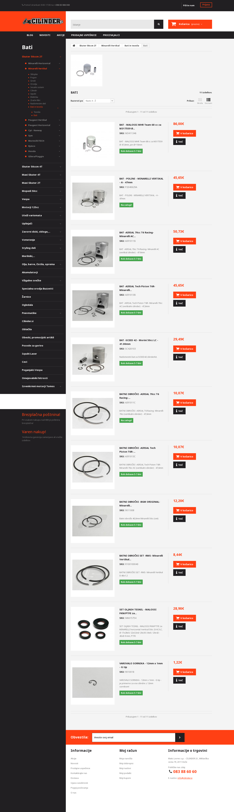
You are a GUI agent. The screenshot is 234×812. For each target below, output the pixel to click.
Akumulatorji (30, 272)
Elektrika (34, 97)
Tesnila (36, 112)
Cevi (24, 361)
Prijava (206, 4)
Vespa (25, 199)
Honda (32, 151)
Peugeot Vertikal (37, 119)
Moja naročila (125, 758)
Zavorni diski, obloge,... (36, 231)
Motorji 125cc (30, 207)
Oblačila (27, 329)
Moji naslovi (125, 768)
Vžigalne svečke (31, 280)
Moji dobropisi (126, 763)
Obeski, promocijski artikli (38, 337)
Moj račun (128, 750)
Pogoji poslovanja (79, 787)
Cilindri (33, 90)
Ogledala (27, 304)
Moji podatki (125, 773)
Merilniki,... (28, 256)
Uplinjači (27, 223)
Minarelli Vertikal (37, 68)
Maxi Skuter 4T (31, 174)
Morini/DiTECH (36, 140)
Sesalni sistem (37, 87)
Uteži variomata (32, 215)
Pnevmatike (29, 313)
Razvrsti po (77, 100)
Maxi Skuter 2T (31, 182)
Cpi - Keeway (35, 130)
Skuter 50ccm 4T (32, 166)
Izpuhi (33, 93)
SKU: (121, 133)
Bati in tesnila (36, 106)
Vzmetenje (28, 239)
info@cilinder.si (185, 778)
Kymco (31, 146)
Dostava (75, 778)
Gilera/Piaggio (36, 156)
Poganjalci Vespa (32, 370)
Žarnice (26, 296)
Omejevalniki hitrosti (35, 378)
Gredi (33, 80)
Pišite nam (189, 5)
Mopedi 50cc (29, 191)
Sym (30, 135)
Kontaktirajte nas (79, 773)
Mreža (200, 101)
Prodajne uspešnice (80, 768)
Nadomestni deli (38, 103)
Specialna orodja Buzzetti (37, 288)
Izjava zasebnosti (79, 782)
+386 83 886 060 (62, 4)
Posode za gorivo (32, 345)
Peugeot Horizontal (39, 125)
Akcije (73, 758)
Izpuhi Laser (29, 353)
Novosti (74, 763)
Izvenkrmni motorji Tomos (38, 386)
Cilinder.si (27, 321)
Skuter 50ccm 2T (32, 56)
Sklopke (34, 74)
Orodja (33, 84)
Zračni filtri (35, 100)
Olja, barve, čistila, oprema (38, 264)
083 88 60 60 (185, 771)
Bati (35, 115)
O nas (73, 792)
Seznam (208, 101)
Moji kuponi (125, 778)
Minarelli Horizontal (39, 63)
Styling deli (29, 247)
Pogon (33, 77)
